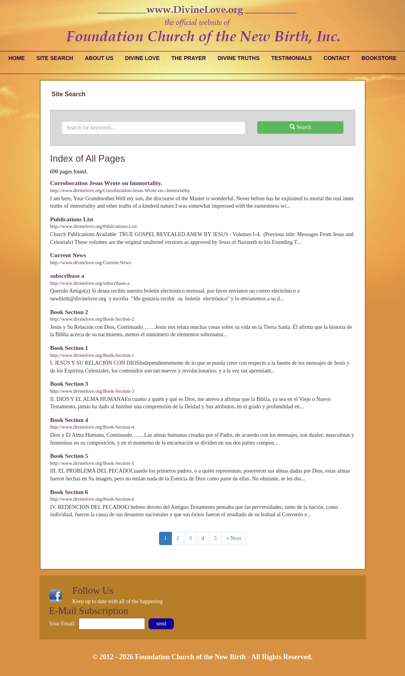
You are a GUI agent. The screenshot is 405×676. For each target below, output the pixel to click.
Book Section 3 (69, 383)
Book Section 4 (69, 420)
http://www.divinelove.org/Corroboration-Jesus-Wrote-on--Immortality (120, 190)
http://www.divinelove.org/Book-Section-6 (92, 499)
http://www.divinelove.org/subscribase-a (90, 283)
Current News (68, 255)
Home (17, 58)
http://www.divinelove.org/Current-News (90, 262)
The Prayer (189, 58)
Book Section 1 (69, 347)
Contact (337, 58)
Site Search (55, 58)
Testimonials (291, 58)
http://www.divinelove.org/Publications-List (93, 226)
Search (300, 127)
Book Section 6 (69, 492)
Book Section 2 (69, 312)
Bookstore (378, 58)
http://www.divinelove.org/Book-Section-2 (92, 319)
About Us (99, 58)
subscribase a (67, 275)
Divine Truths (238, 58)
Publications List (72, 219)
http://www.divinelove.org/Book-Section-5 (92, 463)
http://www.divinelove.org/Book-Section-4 (92, 427)
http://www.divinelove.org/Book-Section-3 (92, 391)
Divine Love (142, 58)
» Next (233, 538)
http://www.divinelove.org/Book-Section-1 (92, 355)
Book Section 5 (69, 455)
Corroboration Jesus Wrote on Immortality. (106, 183)
